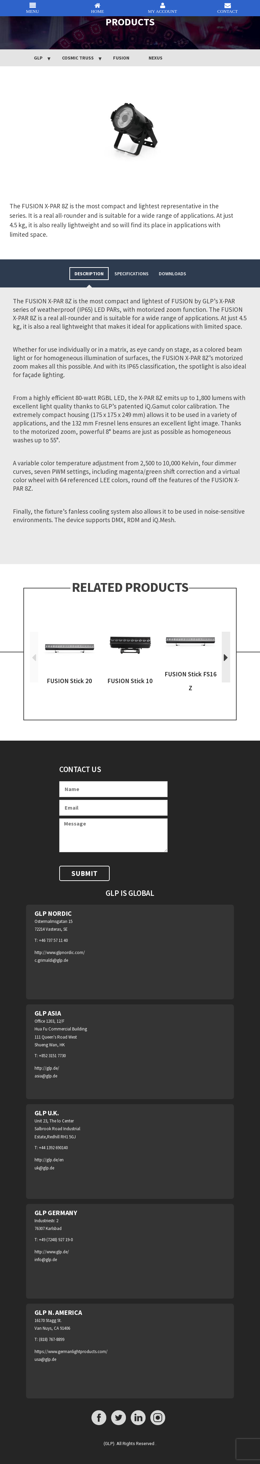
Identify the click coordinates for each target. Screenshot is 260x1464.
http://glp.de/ (47, 1068)
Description (89, 274)
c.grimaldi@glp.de (51, 960)
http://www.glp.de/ (52, 1252)
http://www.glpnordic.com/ (60, 952)
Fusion (121, 58)
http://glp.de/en (49, 1160)
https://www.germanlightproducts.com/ (71, 1351)
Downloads (172, 274)
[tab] (89, 273)
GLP (38, 58)
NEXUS (155, 58)
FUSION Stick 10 (130, 681)
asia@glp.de (46, 1076)
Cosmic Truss (78, 58)
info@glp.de (46, 1259)
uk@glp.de (44, 1168)
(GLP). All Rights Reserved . (130, 1443)
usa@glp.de (45, 1359)
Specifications (131, 274)
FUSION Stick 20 (69, 681)
